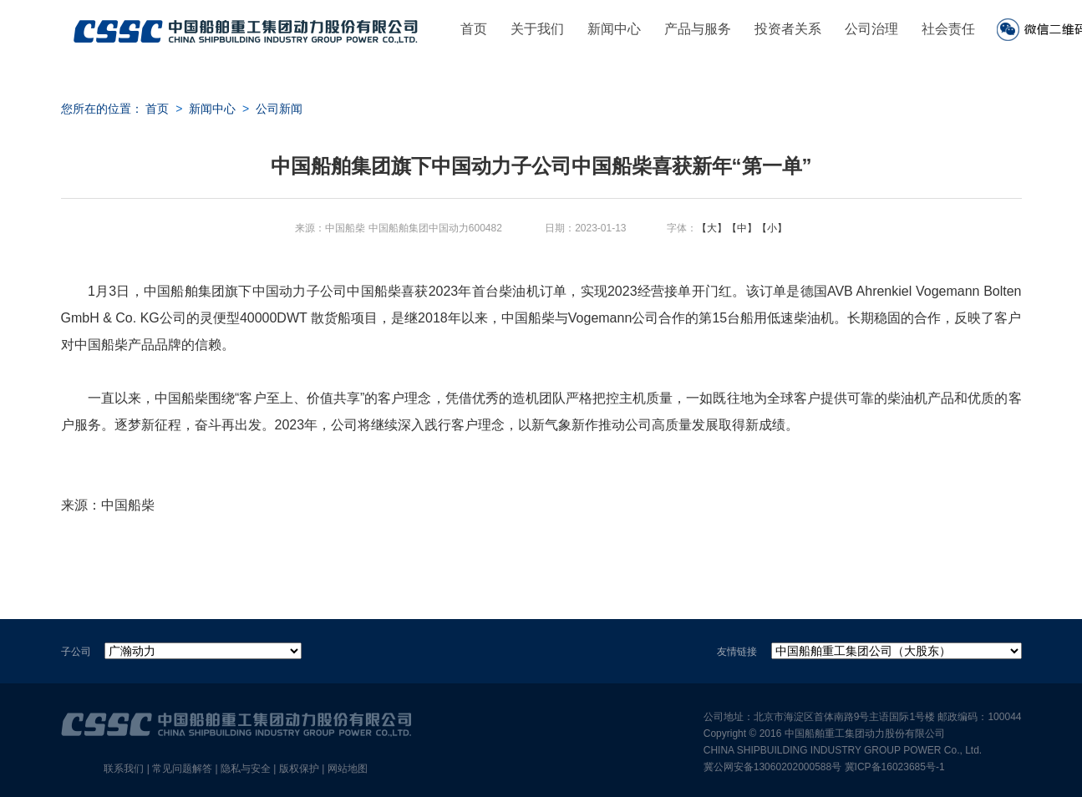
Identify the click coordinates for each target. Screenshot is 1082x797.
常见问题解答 (182, 768)
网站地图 (348, 768)
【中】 (742, 228)
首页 (473, 29)
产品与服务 (697, 29)
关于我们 (537, 29)
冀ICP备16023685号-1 (895, 767)
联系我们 (124, 768)
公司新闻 (279, 108)
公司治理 (871, 29)
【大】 (712, 228)
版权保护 (299, 768)
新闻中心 (614, 29)
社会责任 (948, 29)
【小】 (772, 228)
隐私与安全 (246, 768)
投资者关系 (787, 29)
